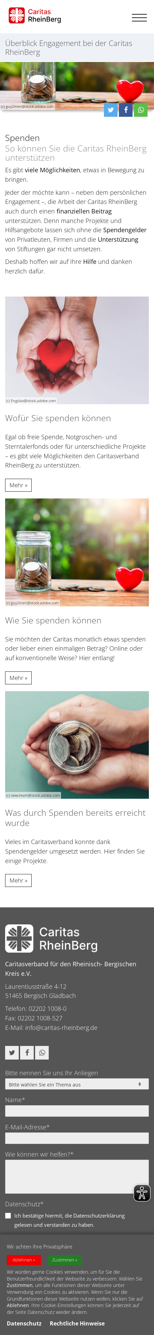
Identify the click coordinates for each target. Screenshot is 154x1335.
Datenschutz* (24, 1204)
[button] (111, 110)
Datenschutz (24, 1324)
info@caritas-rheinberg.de (61, 1027)
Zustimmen (63, 1261)
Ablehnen (22, 1261)
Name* (15, 1100)
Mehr (17, 485)
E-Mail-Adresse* (27, 1127)
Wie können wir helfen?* (39, 1154)
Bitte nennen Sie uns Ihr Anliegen (51, 1073)
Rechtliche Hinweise (77, 1324)
